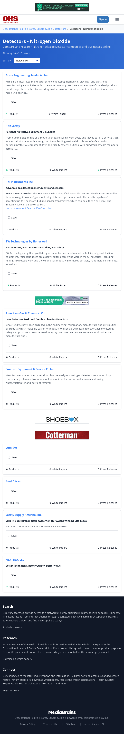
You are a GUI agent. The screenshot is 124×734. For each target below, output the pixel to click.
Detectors (60, 28)
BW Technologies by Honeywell (26, 241)
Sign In (103, 19)
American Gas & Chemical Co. (25, 313)
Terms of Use (50, 724)
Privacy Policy (27, 724)
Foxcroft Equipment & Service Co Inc (30, 369)
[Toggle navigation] (117, 19)
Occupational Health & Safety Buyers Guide (27, 28)
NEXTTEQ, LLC (15, 559)
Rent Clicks (13, 481)
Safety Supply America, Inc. (24, 515)
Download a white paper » (17, 658)
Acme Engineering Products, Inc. (27, 75)
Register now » (11, 690)
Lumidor (11, 447)
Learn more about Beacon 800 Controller (29, 208)
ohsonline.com (94, 724)
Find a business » (12, 627)
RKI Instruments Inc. (19, 182)
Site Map (71, 724)
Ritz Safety (13, 126)
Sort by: (7, 60)
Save (12, 102)
